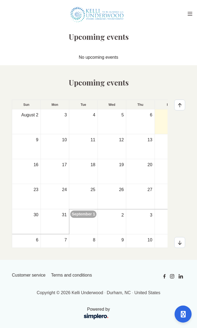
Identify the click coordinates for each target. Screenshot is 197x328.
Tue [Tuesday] (83, 105)
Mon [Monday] (55, 105)
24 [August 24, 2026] (64, 189)
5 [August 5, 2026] (122, 115)
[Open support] (183, 314)
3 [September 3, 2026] (151, 215)
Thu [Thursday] (140, 105)
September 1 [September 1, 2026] (83, 214)
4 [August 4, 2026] (94, 115)
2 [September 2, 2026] (122, 215)
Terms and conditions (71, 275)
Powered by (62, 314)
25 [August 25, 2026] (93, 189)
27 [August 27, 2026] (150, 189)
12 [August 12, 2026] (121, 139)
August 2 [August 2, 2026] (29, 115)
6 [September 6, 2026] (37, 240)
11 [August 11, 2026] (93, 139)
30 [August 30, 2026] (36, 214)
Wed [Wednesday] (111, 105)
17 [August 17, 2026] (64, 164)
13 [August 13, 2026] (150, 139)
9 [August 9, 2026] (37, 139)
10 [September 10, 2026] (150, 240)
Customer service (28, 275)
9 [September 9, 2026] (122, 240)
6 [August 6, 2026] (151, 115)
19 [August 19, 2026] (121, 164)
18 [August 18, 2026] (93, 164)
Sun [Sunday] (26, 105)
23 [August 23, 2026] (36, 189)
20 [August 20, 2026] (150, 164)
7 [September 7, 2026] (65, 240)
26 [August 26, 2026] (121, 189)
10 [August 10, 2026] (64, 139)
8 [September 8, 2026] (94, 240)
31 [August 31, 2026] (64, 214)
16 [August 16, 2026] (36, 164)
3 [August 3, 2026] (65, 115)
